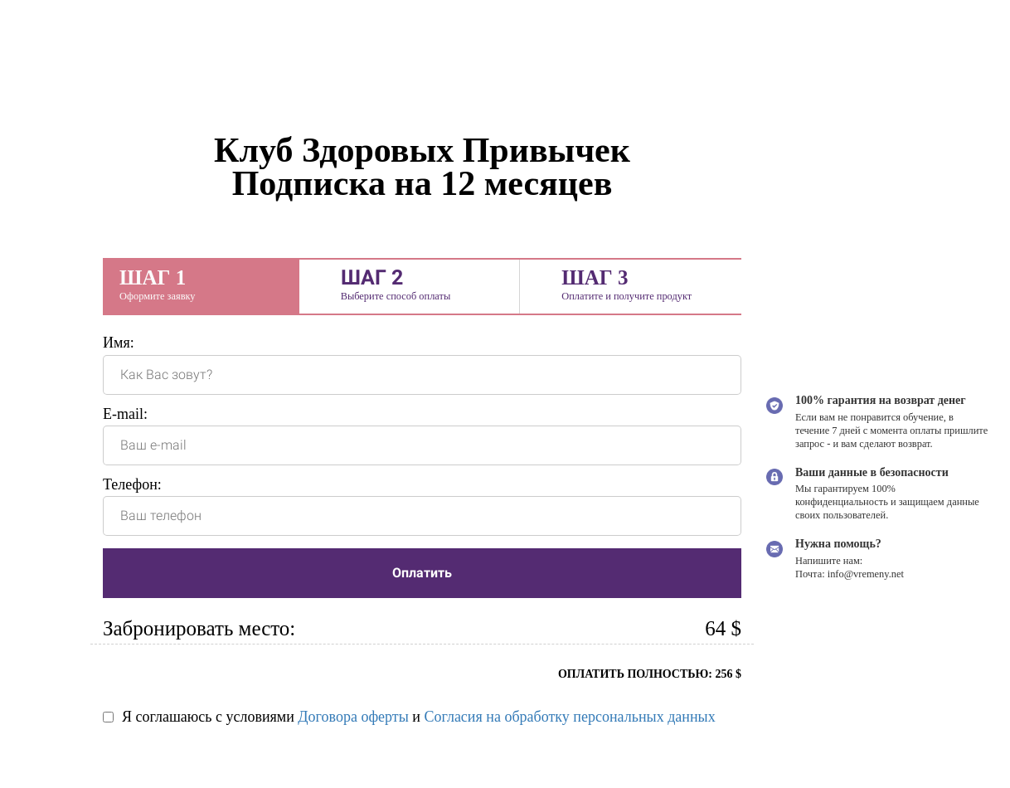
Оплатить (422, 573)
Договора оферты (353, 716)
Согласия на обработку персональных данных (569, 716)
